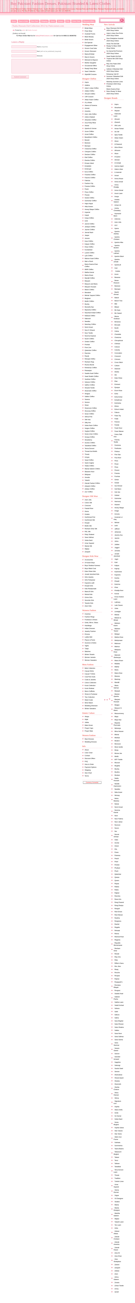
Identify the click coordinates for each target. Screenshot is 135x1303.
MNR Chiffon (89, 269)
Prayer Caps (89, 728)
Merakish (88, 292)
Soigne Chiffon (90, 428)
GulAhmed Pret (90, 517)
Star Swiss (118, 1134)
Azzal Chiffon (89, 134)
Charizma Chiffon (91, 149)
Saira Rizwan (118, 1024)
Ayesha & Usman (91, 128)
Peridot (116, 865)
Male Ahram (89, 725)
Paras (116, 852)
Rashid (116, 924)
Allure (116, 153)
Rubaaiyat (88, 370)
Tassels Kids (89, 603)
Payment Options (90, 767)
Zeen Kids (88, 606)
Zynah (116, 1292)
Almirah (117, 160)
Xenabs (87, 477)
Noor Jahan (118, 822)
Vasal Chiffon (89, 460)
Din (115, 375)
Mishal (116, 734)
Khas (116, 587)
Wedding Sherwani (91, 706)
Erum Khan (118, 390)
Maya (116, 716)
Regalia (117, 927)
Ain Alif (116, 132)
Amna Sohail (118, 190)
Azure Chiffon (89, 131)
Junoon (87, 238)
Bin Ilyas (117, 310)
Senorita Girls (89, 600)
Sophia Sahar (119, 1128)
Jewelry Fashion (90, 631)
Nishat (116, 804)
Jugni (116, 559)
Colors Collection (90, 683)
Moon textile (118, 747)
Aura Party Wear (90, 123)
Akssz (116, 141)
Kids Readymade (90, 589)
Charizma (117, 337)
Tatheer (117, 1163)
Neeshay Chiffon (90, 324)
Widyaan (88, 474)
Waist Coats (89, 700)
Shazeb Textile (90, 388)
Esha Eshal (118, 397)
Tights (87, 646)
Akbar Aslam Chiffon (92, 100)
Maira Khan (118, 673)
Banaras (117, 277)
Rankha (117, 918)
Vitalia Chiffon (89, 466)
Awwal (87, 125)
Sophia (116, 1107)
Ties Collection (90, 697)
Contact (60, 21)
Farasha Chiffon (90, 175)
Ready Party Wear (91, 68)
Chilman (117, 343)
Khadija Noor (118, 590)
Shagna (87, 394)
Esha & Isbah (119, 409)
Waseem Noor (89, 472)
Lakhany (117, 602)
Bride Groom (89, 39)
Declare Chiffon (90, 154)
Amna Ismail (118, 182)
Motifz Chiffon (89, 301)
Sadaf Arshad (119, 1005)
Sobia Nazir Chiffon (91, 425)
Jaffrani (117, 529)
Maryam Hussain (90, 287)
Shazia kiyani (118, 1078)
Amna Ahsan (118, 178)
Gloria (87, 511)
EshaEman (118, 400)
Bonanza (117, 322)
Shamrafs (117, 1084)
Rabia (116, 890)
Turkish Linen (119, 1181)
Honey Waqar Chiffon (92, 209)
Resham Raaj (89, 362)
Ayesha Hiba (118, 242)
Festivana (117, 448)
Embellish (88, 166)
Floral (116, 464)
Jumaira (117, 551)
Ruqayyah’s (118, 982)
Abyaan (117, 111)
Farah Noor (118, 428)
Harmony (117, 501)
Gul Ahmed (118, 486)
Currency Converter (92, 782)
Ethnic (116, 406)
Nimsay (117, 795)
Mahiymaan (118, 640)
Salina (116, 1018)
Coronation (118, 353)
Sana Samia (118, 1040)
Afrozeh (117, 119)
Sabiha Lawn (118, 1002)
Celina (116, 331)
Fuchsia (117, 476)
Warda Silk (88, 546)
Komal (116, 594)
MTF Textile (118, 759)
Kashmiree (118, 572)
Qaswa (116, 877)
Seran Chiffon (89, 414)
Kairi (116, 562)
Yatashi (87, 480)
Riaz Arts (117, 957)
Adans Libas (118, 169)
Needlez (117, 789)
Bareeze (117, 286)
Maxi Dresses (89, 739)
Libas (116, 608)
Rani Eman (118, 912)
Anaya (116, 196)
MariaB (116, 682)
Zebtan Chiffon (90, 489)
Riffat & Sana (118, 963)
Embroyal (88, 169)
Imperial (87, 212)
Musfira (117, 772)
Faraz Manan (118, 431)
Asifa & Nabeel (90, 117)
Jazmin (116, 538)
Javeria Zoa (118, 535)
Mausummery (119, 713)
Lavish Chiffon (89, 253)
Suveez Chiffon (90, 443)
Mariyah (117, 691)
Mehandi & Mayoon (91, 60)
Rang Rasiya (118, 905)
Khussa (87, 634)
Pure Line (88, 347)
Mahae (116, 615)
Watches (88, 651)
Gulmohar (117, 498)
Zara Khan (118, 1256)
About (53, 21)
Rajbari (116, 893)
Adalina (87, 85)
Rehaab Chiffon (90, 359)
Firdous (117, 451)
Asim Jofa (117, 222)
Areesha (87, 111)
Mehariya (117, 728)
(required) (42, 47)
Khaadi (116, 581)
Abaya (87, 716)
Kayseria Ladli (89, 583)
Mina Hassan (118, 731)
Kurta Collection (90, 685)
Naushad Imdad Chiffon (93, 313)
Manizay (117, 679)
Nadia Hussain (32, 30)
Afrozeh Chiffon (90, 94)
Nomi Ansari (118, 807)
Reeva (116, 934)
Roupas (117, 976)
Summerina (118, 1145)
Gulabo (87, 514)
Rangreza (117, 921)
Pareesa (117, 855)
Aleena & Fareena (91, 105)
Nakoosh (88, 318)
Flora (116, 461)
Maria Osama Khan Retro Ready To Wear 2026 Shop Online (113, 91)
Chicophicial (118, 340)
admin (24, 30)
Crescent (117, 356)
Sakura (116, 1015)
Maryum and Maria (91, 284)
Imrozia (117, 514)
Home (14, 21)
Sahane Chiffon (90, 382)
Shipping (44, 21)
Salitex (116, 1030)
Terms (87, 776)
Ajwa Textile (118, 135)
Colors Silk (88, 503)
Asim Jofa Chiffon (91, 114)
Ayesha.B (117, 265)
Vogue (116, 1195)
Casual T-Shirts (90, 674)
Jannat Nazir (89, 232)
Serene (116, 1071)
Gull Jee (117, 492)
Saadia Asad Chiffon (92, 373)
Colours (117, 347)
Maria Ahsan (89, 275)
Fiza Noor (117, 458)
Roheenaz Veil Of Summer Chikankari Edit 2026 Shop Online (114, 76)
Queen (116, 880)
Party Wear (88, 31)
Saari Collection (90, 71)
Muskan (117, 775)
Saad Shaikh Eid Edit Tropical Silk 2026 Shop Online (114, 58)
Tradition (117, 1178)
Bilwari (116, 307)
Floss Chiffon (89, 192)
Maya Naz (117, 720)
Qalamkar (117, 874)
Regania (117, 940)
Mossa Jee (118, 753)
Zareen (116, 1265)
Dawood (117, 369)
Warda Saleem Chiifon (92, 469)
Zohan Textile (119, 1286)
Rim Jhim (117, 966)
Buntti (116, 328)
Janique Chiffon (90, 227)
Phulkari (117, 868)
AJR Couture (89, 97)
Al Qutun (117, 157)
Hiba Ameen (89, 206)
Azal (115, 268)
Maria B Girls (89, 591)
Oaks (116, 840)
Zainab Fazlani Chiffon (92, 483)
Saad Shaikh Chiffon (92, 376)
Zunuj (116, 1289)
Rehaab (117, 930)
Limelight (117, 611)
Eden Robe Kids (90, 571)
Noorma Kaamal (90, 336)
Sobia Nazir (118, 1119)
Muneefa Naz (89, 307)
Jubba (87, 722)
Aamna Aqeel (118, 166)
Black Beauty (89, 37)
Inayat (87, 215)
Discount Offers (88, 21)
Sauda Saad (118, 1068)
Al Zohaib (117, 163)
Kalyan (116, 565)
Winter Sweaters (90, 708)
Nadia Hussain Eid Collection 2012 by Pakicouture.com (38, 26)
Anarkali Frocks (90, 34)
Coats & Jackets (90, 680)
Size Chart (34, 21)
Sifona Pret (88, 417)
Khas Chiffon (89, 247)
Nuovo (116, 828)
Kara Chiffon (89, 241)
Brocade (117, 325)
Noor (116, 816)
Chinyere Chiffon (90, 151)
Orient (116, 846)
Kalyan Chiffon (90, 244)
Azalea (117, 271)
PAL (115, 849)
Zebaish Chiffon (90, 486)
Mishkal (117, 738)
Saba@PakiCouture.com (44, 36)
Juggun (117, 547)
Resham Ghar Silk (91, 529)
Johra (116, 541)
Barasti (87, 140)
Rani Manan (118, 915)
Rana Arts (117, 899)
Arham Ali (117, 205)
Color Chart (76, 21)
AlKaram (117, 150)
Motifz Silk (88, 526)
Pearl (116, 861)
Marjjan (117, 705)
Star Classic (118, 1131)
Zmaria (116, 1282)
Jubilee (116, 544)
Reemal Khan (119, 937)
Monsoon (117, 744)
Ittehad (116, 522)
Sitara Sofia (118, 1110)
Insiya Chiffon (89, 218)
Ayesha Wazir (119, 256)
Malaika (117, 664)
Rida (116, 960)
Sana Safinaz (119, 1036)
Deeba (116, 372)
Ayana (116, 228)
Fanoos (117, 422)
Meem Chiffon (89, 290)
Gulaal (116, 483)
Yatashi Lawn (119, 1222)
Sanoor (116, 1054)
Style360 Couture (91, 74)
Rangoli (117, 908)
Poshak (87, 344)
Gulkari (116, 495)
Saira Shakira (119, 1027)
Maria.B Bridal (89, 54)
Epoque (117, 387)
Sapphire (117, 1062)
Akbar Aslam (118, 138)
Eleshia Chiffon (90, 160)
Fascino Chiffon (90, 178)
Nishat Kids (88, 594)
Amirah (87, 108)
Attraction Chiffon (90, 120)
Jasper (87, 235)
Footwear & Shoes (91, 620)
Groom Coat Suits (91, 48)
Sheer (87, 405)
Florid (86, 189)
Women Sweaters (91, 660)
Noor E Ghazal (90, 330)
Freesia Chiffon (90, 186)
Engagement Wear (91, 45)
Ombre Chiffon (90, 341)
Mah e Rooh (89, 261)
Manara (117, 676)
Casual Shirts (89, 671)
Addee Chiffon (89, 91)
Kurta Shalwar (89, 688)
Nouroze (117, 825)
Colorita (117, 350)
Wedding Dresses (91, 742)
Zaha (116, 1228)
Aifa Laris (117, 125)
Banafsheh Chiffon (91, 137)
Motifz (116, 756)
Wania (116, 1205)
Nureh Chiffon (89, 339)
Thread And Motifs (91, 451)
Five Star (117, 454)
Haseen (117, 504)
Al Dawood (118, 144)
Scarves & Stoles (90, 643)
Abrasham (117, 107)
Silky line (88, 422)
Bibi (115, 304)
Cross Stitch (118, 362)
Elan (116, 381)
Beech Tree (118, 301)
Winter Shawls (89, 654)
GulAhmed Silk (90, 520)
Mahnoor (117, 643)
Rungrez (117, 990)
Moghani (88, 298)
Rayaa (116, 883)
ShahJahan (118, 1075)
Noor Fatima (118, 819)
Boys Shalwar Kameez (92, 565)
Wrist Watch (89, 703)
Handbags (88, 625)
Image (116, 511)
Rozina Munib (89, 365)
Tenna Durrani (89, 448)
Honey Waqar (119, 508)
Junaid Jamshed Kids (92, 574)
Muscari (117, 763)
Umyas (87, 457)
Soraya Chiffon (90, 437)
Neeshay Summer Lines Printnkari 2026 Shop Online (114, 84)
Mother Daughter (90, 63)
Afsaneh (117, 122)
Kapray (116, 568)
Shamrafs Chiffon (91, 391)
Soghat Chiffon (90, 431)
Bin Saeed (118, 313)
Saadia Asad (118, 993)
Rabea (116, 887)
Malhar (116, 667)
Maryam (87, 281)
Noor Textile (89, 333)
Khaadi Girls (89, 586)
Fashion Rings (89, 617)
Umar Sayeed (89, 543)
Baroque (117, 289)
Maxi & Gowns (90, 57)
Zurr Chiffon (89, 492)
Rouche (117, 972)
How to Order (23, 21)
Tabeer (116, 1157)
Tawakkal (117, 1166)
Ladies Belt (88, 637)
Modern (117, 741)
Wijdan (116, 1219)
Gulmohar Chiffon (91, 201)
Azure (116, 274)
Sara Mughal (118, 1021)
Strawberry (88, 440)
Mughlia (117, 766)
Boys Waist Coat (90, 568)
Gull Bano (117, 489)
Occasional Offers (91, 66)
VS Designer (118, 1198)
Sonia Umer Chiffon (91, 434)
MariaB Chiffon (90, 278)
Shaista (117, 1081)
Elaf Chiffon (89, 157)
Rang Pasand (119, 902)
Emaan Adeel (89, 163)
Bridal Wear (89, 28)
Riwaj (116, 969)
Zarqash (117, 1268)
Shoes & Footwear (91, 694)
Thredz (116, 1175)
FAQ (67, 21)
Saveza (87, 399)
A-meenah (117, 172)
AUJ (115, 225)
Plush (116, 871)
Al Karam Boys (90, 562)
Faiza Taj (117, 416)
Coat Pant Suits (90, 677)
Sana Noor (118, 1033)
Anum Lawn (118, 193)
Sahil (116, 1011)
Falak (116, 419)
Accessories (89, 560)
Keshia (116, 578)
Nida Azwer (118, 792)
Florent (116, 470)
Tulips (87, 648)
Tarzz (116, 1160)
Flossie (87, 195)
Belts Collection (90, 668)
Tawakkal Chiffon (90, 445)
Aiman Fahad (118, 128)
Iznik (116, 525)
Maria (116, 670)
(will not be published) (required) (49, 51)
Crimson (117, 359)
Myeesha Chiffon (90, 310)
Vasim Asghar (89, 463)
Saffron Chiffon (90, 385)
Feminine (117, 445)
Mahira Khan (118, 637)
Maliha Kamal (89, 272)
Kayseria (117, 575)
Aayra (116, 104)
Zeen (116, 1274)
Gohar (116, 480)
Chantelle (117, 334)
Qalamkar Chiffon (91, 350)
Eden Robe (118, 378)
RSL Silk (88, 531)
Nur (115, 831)
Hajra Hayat (89, 203)
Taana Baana (118, 1149)
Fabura (116, 412)
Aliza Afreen (118, 147)
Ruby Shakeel (89, 534)
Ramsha (117, 896)
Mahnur (117, 646)
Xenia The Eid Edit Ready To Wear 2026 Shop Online (113, 46)
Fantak (116, 425)
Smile (116, 1113)
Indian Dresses (90, 628)
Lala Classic (118, 605)
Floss (116, 467)
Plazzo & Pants (90, 640)
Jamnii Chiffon (89, 224)
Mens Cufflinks (90, 691)
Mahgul (117, 634)
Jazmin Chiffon (90, 229)
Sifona (116, 1098)
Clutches (88, 614)
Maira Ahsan (118, 660)
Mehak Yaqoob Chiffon (92, 295)
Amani (116, 175)
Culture (116, 365)
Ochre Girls (88, 597)
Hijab (86, 719)
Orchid (116, 843)
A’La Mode (88, 102)
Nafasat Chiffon (90, 316)
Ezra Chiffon (89, 172)
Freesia (117, 473)
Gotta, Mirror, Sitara (91, 622)
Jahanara (117, 532)
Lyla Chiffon (89, 255)
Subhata (117, 1142)
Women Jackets (90, 657)
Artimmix (117, 219)
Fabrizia (87, 180)
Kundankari (88, 250)
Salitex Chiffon (89, 396)
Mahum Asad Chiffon (92, 258)
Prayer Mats (89, 731)
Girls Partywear (90, 580)
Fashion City (89, 183)
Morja (116, 750)
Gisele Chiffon (89, 198)
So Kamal (117, 1116)
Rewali (116, 954)
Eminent (117, 384)
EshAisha (117, 403)
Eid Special (88, 42)
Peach (116, 858)
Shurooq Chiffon (90, 411)
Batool (116, 298)
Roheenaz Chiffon (91, 367)
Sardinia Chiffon (90, 379)
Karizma (117, 584)
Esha (116, 394)
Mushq (116, 769)
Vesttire (117, 1202)
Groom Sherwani (90, 51)
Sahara (116, 1008)
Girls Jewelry (89, 577)
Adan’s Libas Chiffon (92, 88)
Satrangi (117, 1065)
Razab (87, 356)
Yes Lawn (117, 1225)
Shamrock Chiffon (91, 408)
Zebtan (116, 1271)
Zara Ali (117, 1253)
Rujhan (116, 979)
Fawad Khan (89, 508)
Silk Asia (87, 419)
